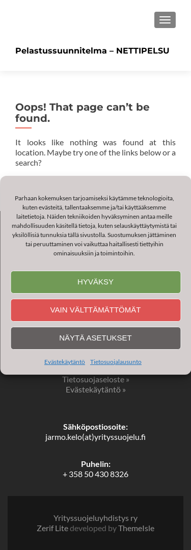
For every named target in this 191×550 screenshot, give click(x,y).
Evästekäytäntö (64, 361)
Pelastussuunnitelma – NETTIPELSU (92, 51)
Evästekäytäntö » (96, 389)
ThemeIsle (136, 528)
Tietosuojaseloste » (95, 379)
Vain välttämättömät (95, 309)
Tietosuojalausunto (116, 361)
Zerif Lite (53, 528)
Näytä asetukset (95, 337)
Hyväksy (95, 281)
